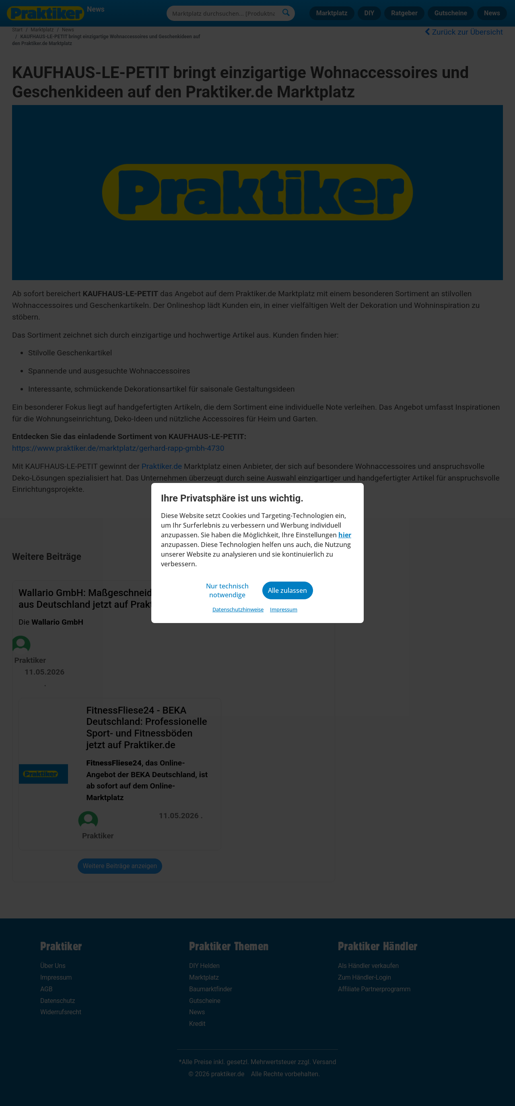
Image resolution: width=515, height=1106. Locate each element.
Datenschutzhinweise (238, 609)
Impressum (283, 609)
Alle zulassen (287, 590)
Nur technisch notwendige (227, 590)
